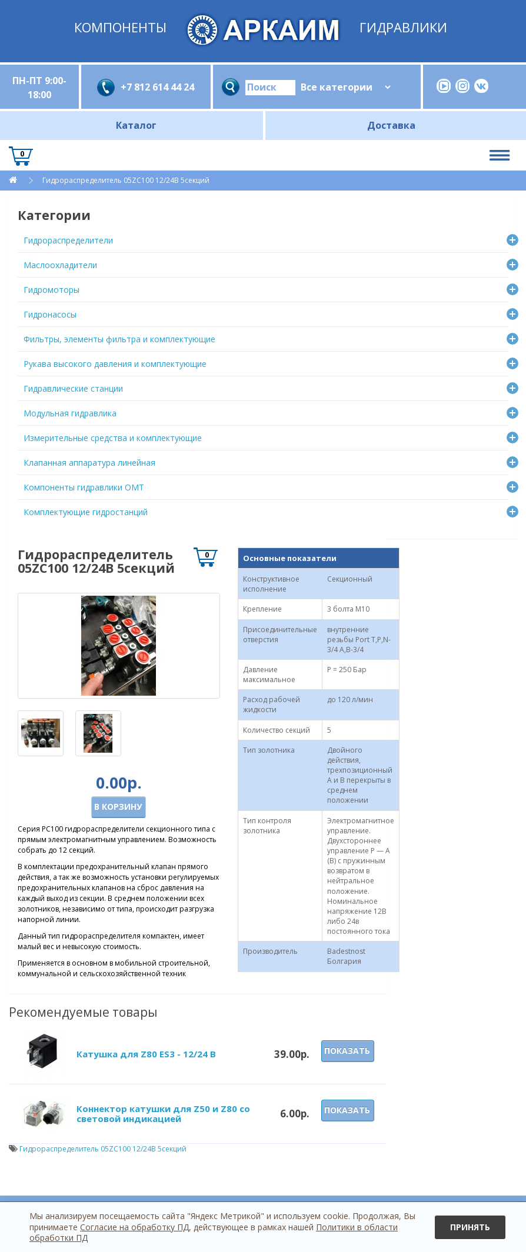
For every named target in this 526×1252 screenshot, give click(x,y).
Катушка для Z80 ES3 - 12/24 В (146, 1054)
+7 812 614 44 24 (157, 87)
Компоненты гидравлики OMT (84, 487)
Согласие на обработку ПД (134, 1227)
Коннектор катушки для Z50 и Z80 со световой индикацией (163, 1113)
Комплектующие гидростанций (86, 512)
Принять (470, 1227)
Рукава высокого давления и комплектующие (115, 363)
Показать (347, 1050)
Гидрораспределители (68, 240)
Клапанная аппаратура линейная (89, 462)
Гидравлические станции (73, 388)
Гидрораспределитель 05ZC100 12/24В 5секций (125, 180)
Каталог (136, 125)
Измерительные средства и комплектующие (113, 437)
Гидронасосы (50, 314)
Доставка (391, 125)
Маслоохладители (60, 265)
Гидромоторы (51, 289)
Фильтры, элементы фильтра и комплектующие (119, 339)
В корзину (118, 806)
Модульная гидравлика (70, 413)
